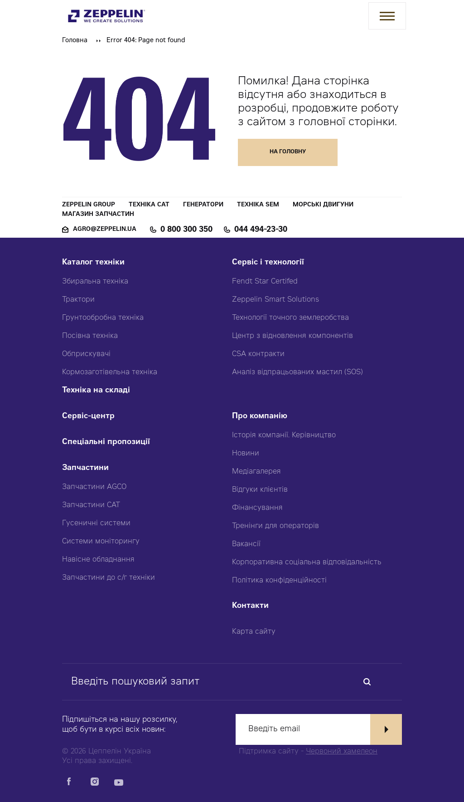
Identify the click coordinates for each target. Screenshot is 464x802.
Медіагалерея (256, 471)
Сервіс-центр (88, 417)
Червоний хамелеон (341, 751)
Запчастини (85, 468)
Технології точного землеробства (290, 318)
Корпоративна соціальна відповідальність (307, 562)
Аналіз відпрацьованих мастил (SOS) (297, 372)
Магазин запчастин (98, 215)
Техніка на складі (96, 391)
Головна (74, 41)
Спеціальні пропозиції (106, 442)
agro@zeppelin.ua (104, 230)
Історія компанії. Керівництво (284, 435)
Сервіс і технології (268, 263)
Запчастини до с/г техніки (108, 578)
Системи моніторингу (101, 541)
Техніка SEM (258, 205)
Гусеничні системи (96, 523)
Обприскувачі (86, 354)
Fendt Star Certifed (265, 281)
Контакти (250, 606)
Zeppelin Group (88, 205)
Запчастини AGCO (94, 487)
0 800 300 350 (186, 230)
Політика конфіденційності (279, 580)
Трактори (78, 299)
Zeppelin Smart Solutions (275, 299)
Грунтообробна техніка (103, 318)
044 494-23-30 (260, 230)
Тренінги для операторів (275, 526)
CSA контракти (258, 354)
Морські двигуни (323, 205)
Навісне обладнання (98, 559)
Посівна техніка (90, 336)
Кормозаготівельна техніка (109, 372)
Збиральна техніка (95, 281)
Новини (245, 453)
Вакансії (246, 544)
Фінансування (257, 508)
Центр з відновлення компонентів (292, 336)
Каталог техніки (93, 263)
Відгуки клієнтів (260, 490)
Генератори (203, 205)
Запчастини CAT (91, 505)
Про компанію (259, 417)
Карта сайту (254, 632)
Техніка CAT (149, 205)
